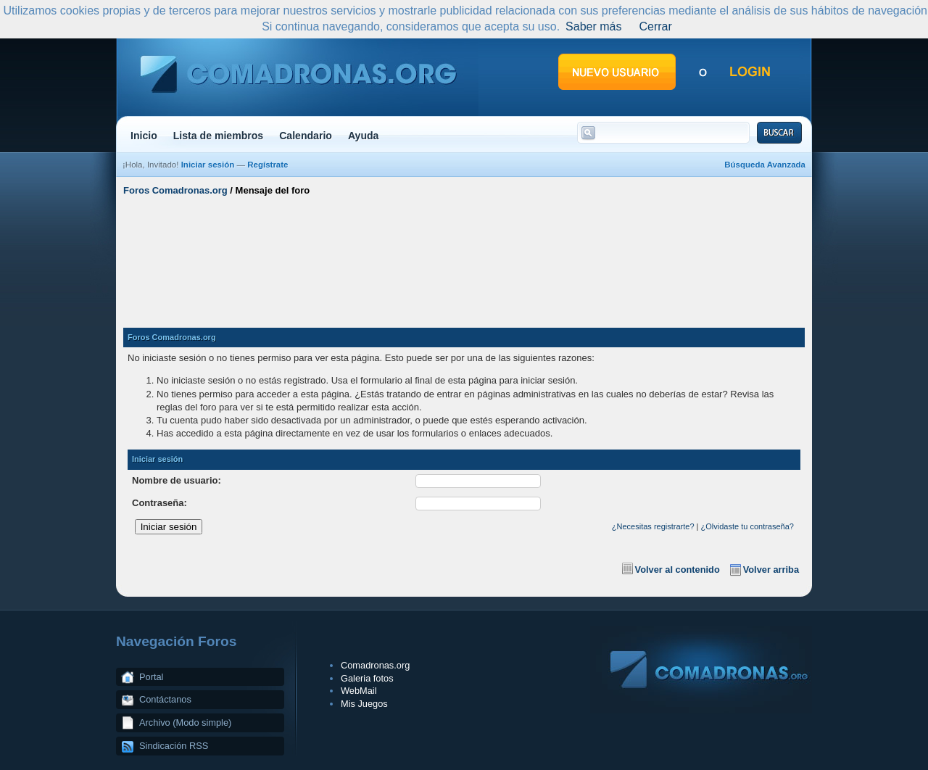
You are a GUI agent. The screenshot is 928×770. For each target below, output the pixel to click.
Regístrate (267, 164)
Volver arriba (771, 569)
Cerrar (655, 26)
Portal (151, 676)
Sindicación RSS (173, 745)
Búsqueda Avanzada (764, 164)
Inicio (143, 135)
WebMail (359, 690)
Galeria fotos (367, 678)
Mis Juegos (364, 703)
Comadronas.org (375, 665)
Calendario (305, 135)
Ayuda (363, 135)
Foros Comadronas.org (175, 190)
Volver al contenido (677, 569)
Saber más (593, 26)
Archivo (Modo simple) (185, 722)
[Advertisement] (464, 256)
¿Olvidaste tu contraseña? (747, 526)
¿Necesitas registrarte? (653, 526)
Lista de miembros (218, 135)
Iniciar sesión (208, 164)
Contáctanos (165, 699)
